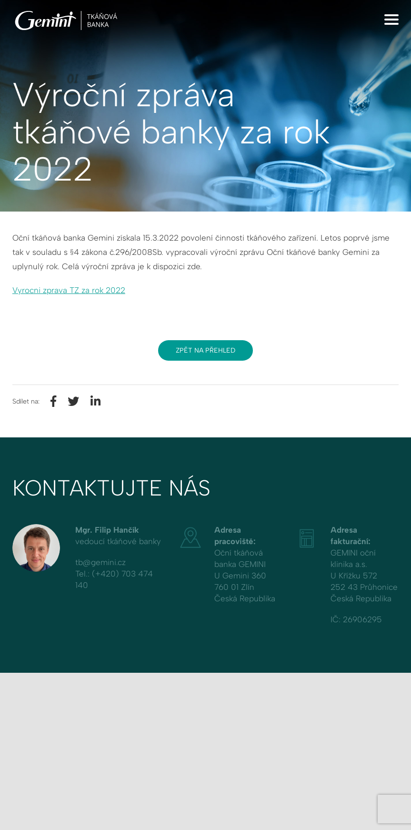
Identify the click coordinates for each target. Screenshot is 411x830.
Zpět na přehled (205, 350)
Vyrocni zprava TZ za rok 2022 (68, 290)
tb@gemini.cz (100, 562)
